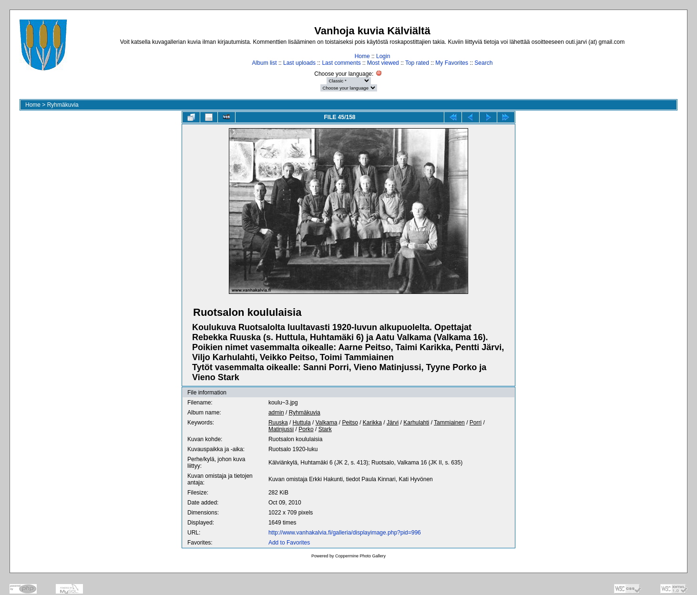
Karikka (372, 422)
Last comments (341, 63)
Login (383, 56)
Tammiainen (449, 422)
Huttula (302, 422)
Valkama (327, 422)
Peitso (350, 422)
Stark (325, 429)
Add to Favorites (289, 542)
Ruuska (278, 422)
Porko (305, 429)
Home (362, 56)
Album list (264, 63)
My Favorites (451, 63)
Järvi (393, 422)
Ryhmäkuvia (63, 104)
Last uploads (299, 63)
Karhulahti (416, 422)
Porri (476, 422)
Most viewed (383, 63)
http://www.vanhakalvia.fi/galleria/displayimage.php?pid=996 (344, 532)
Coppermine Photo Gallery (360, 556)
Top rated (417, 63)
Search (483, 63)
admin (276, 412)
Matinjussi (281, 429)
